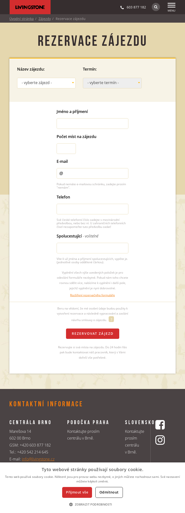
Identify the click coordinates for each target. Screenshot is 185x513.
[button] (92, 504)
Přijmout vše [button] (77, 492)
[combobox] (46, 83)
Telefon (63, 197)
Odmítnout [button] (109, 492)
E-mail (62, 161)
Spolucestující (77, 236)
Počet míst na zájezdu (76, 136)
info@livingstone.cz (38, 459)
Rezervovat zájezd (92, 333)
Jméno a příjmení (72, 111)
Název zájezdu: (31, 69)
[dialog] (92, 487)
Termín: (90, 69)
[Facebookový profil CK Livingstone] (160, 424)
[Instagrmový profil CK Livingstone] (160, 440)
